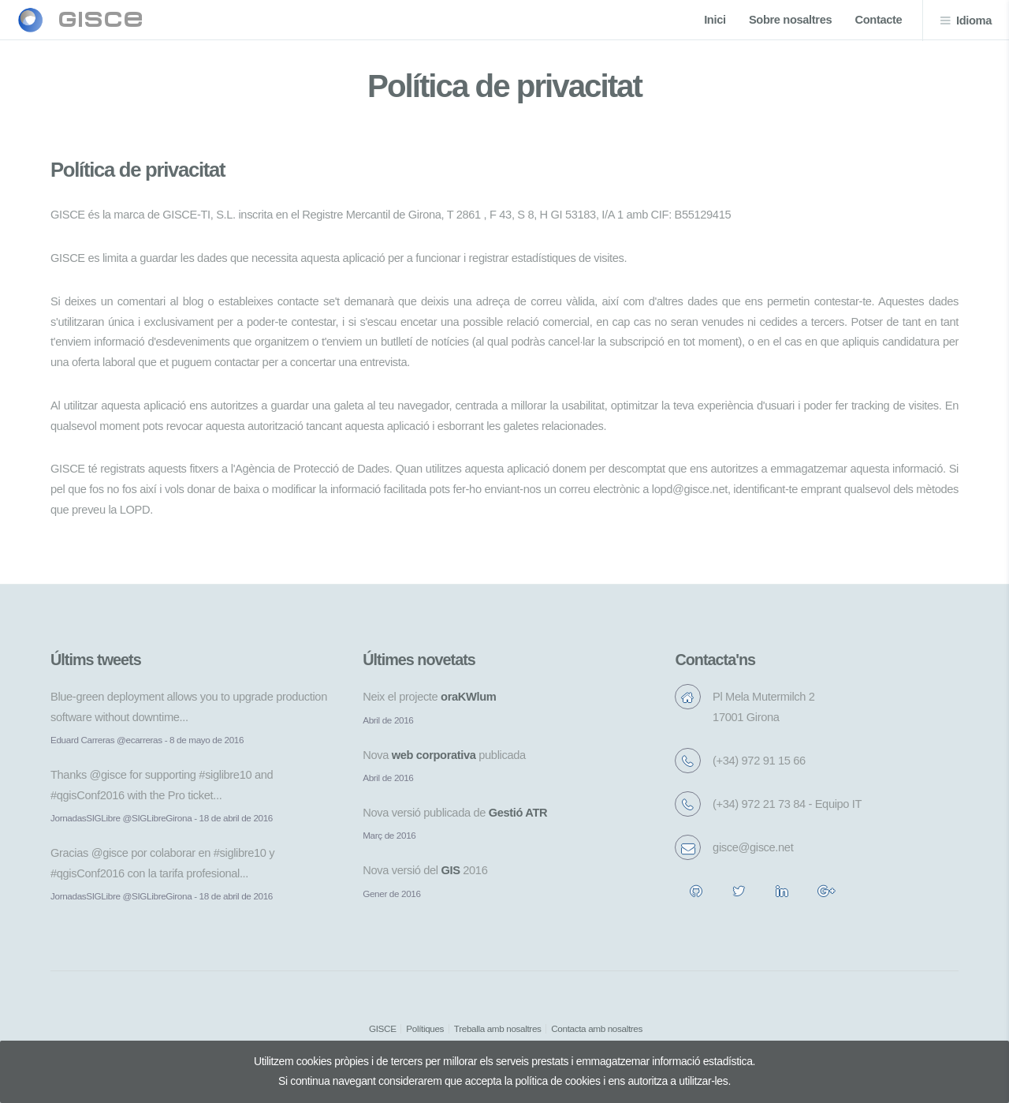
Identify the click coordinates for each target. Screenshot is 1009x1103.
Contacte (879, 19)
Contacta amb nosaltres (596, 1028)
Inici (715, 19)
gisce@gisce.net (753, 847)
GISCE (383, 1028)
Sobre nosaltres (790, 19)
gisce (100, 20)
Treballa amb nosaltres (498, 1028)
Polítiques (425, 1028)
